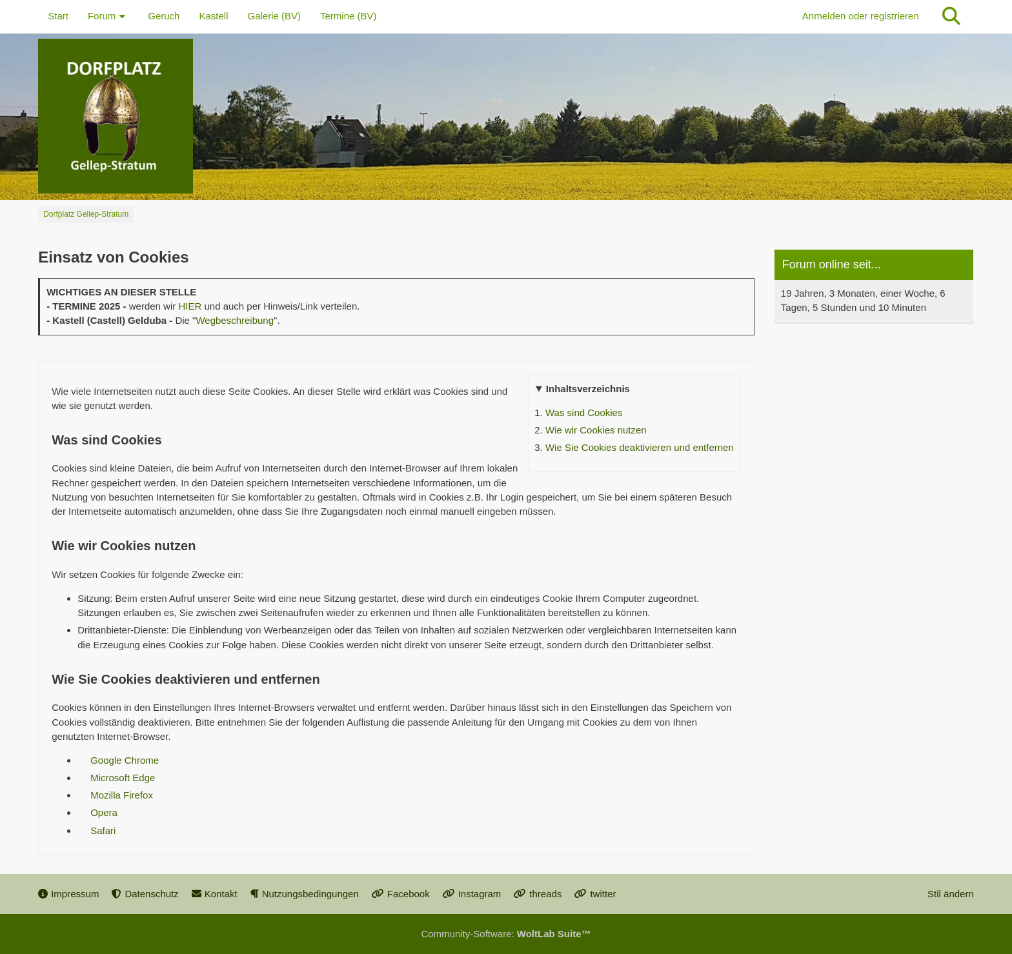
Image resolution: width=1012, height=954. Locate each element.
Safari (103, 830)
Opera (103, 812)
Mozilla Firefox (121, 795)
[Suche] (951, 16)
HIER (189, 306)
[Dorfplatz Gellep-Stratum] (506, 116)
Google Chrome (124, 760)
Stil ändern (950, 893)
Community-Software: (506, 933)
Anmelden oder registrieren (860, 15)
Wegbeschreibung (235, 320)
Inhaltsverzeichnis (588, 388)
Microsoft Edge (122, 777)
